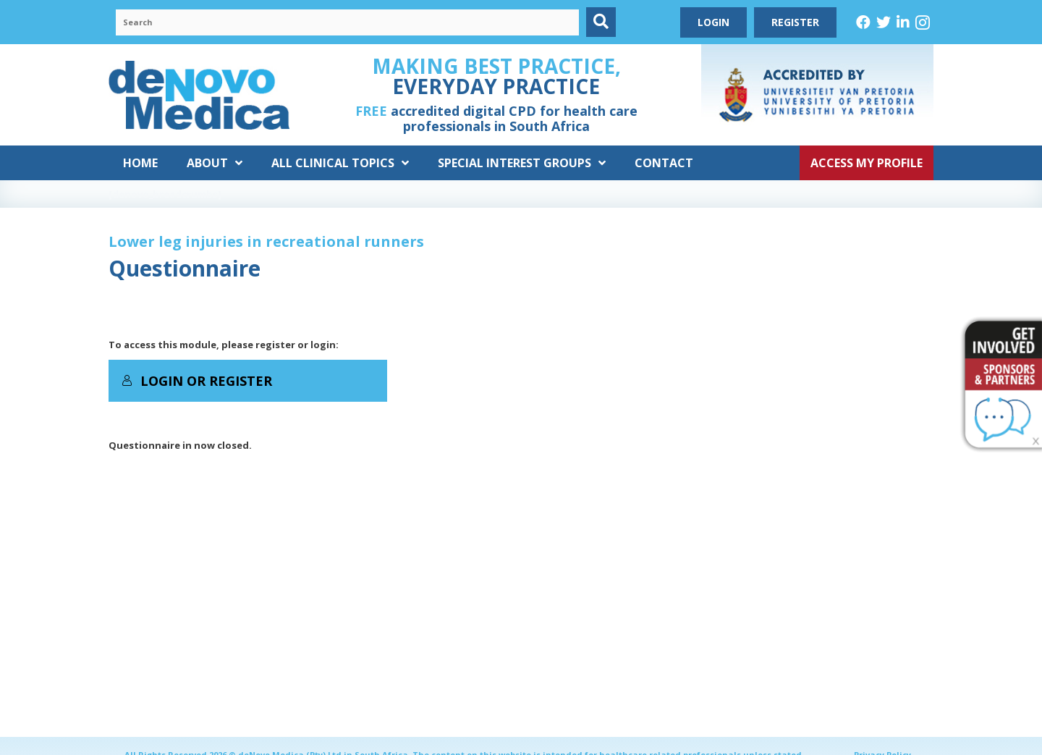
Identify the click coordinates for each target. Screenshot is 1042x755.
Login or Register (197, 380)
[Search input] (347, 22)
